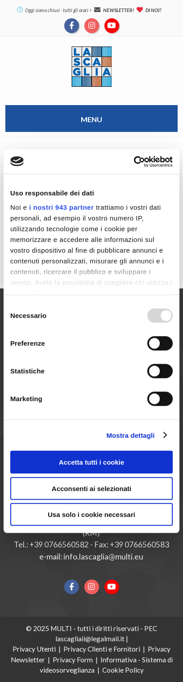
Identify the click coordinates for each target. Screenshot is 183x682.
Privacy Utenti (34, 649)
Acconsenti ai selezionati (91, 488)
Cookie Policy (123, 670)
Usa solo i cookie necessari (91, 514)
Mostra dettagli (130, 435)
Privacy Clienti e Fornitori (101, 649)
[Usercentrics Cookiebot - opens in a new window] (134, 161)
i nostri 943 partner (61, 207)
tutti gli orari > (77, 10)
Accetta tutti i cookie (92, 462)
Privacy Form (73, 660)
